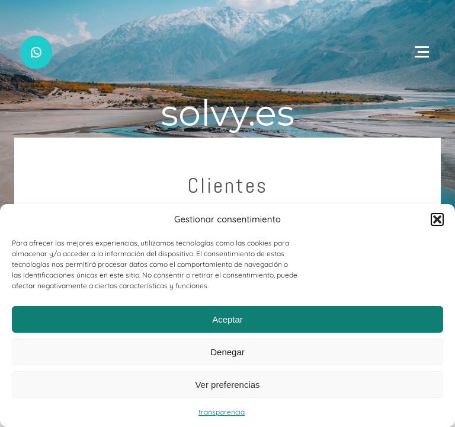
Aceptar (227, 319)
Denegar (227, 352)
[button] (437, 219)
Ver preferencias (227, 385)
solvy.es (227, 113)
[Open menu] (422, 52)
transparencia (221, 411)
